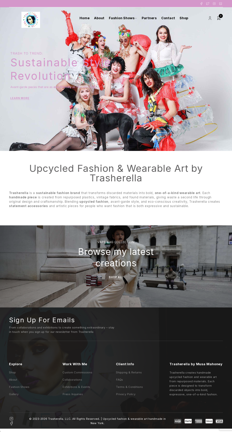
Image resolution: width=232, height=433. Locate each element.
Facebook (201, 3)
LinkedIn (221, 3)
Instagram (214, 3)
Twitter (208, 3)
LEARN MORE (19, 98)
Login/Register (210, 18)
